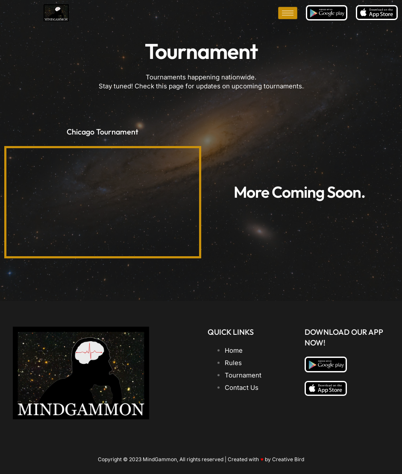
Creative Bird (288, 459)
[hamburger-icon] (287, 13)
